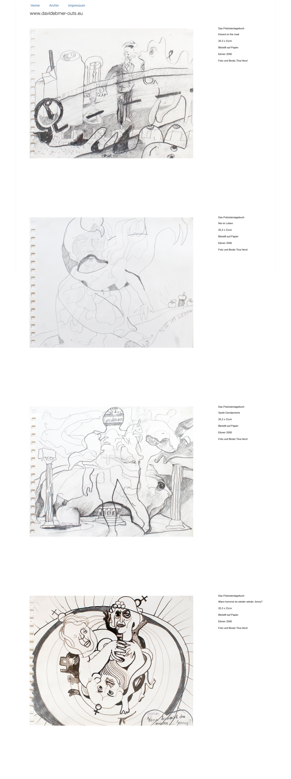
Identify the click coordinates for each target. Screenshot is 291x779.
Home (35, 5)
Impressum (76, 5)
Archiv (54, 5)
